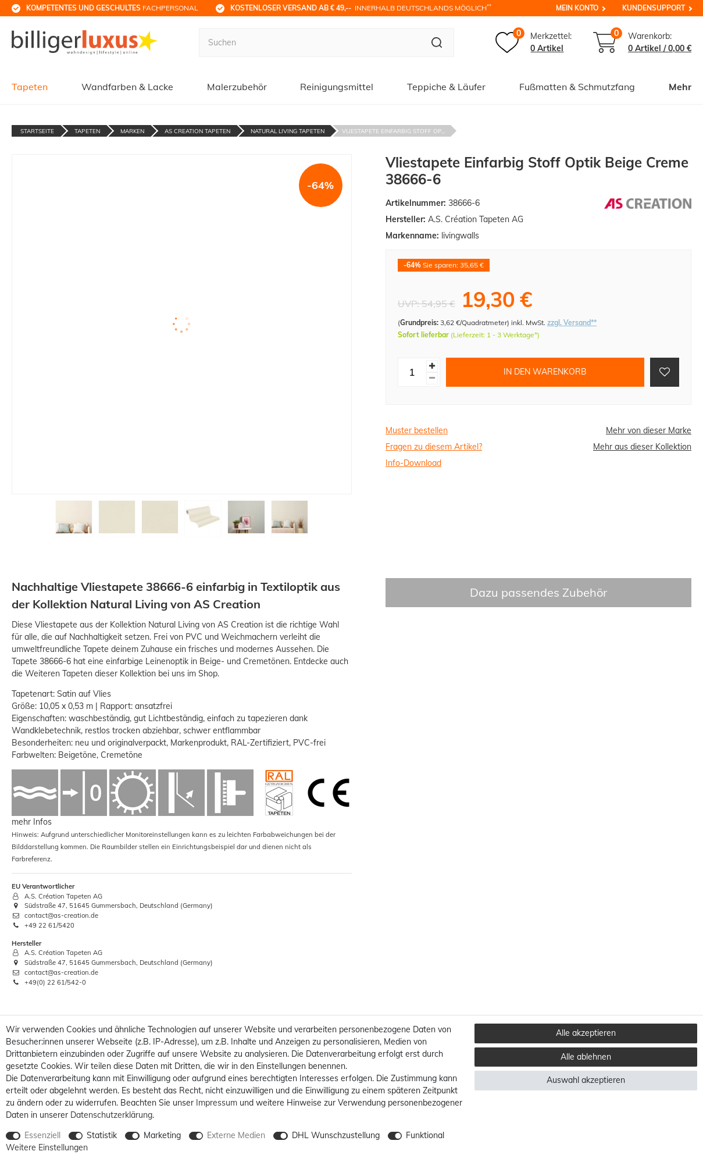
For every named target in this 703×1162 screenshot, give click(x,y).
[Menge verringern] (432, 378)
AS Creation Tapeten (197, 131)
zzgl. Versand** (572, 322)
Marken (132, 131)
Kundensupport (653, 7)
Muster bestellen (417, 430)
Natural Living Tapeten (287, 131)
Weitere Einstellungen (47, 1147)
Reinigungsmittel (336, 86)
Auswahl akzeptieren (586, 1080)
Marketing (162, 1135)
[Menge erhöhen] (432, 366)
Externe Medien (236, 1135)
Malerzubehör (237, 86)
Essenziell (42, 1135)
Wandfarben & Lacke (127, 86)
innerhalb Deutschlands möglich (360, 7)
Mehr (680, 86)
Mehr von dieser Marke (648, 430)
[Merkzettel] (533, 42)
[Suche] (437, 42)
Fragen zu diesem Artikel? (434, 446)
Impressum (216, 1102)
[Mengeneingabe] (412, 372)
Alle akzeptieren (586, 1033)
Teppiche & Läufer (446, 86)
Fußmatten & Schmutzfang (577, 86)
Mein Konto (577, 7)
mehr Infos (32, 822)
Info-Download (413, 463)
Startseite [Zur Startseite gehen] (37, 131)
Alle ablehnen (586, 1056)
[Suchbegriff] (309, 42)
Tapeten (30, 86)
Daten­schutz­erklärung (111, 1115)
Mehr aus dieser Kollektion (642, 446)
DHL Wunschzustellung (336, 1135)
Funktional (425, 1135)
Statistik (102, 1135)
